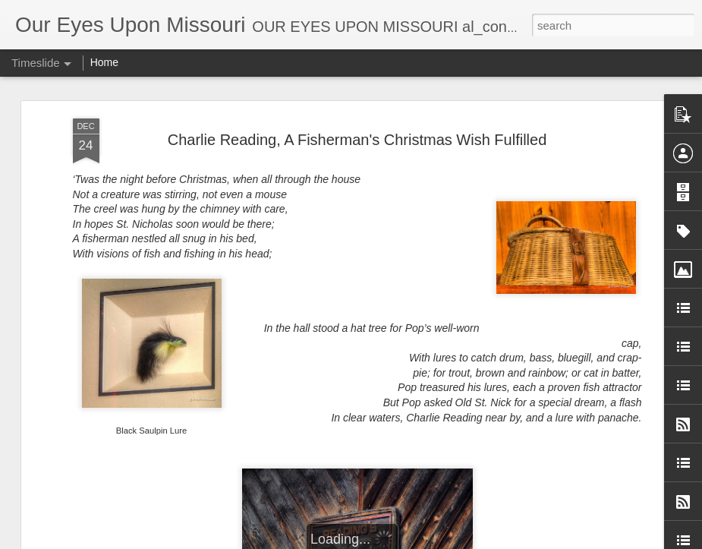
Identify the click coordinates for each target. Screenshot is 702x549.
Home (104, 62)
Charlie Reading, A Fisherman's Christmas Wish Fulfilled (357, 107)
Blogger (459, 540)
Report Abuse (503, 540)
